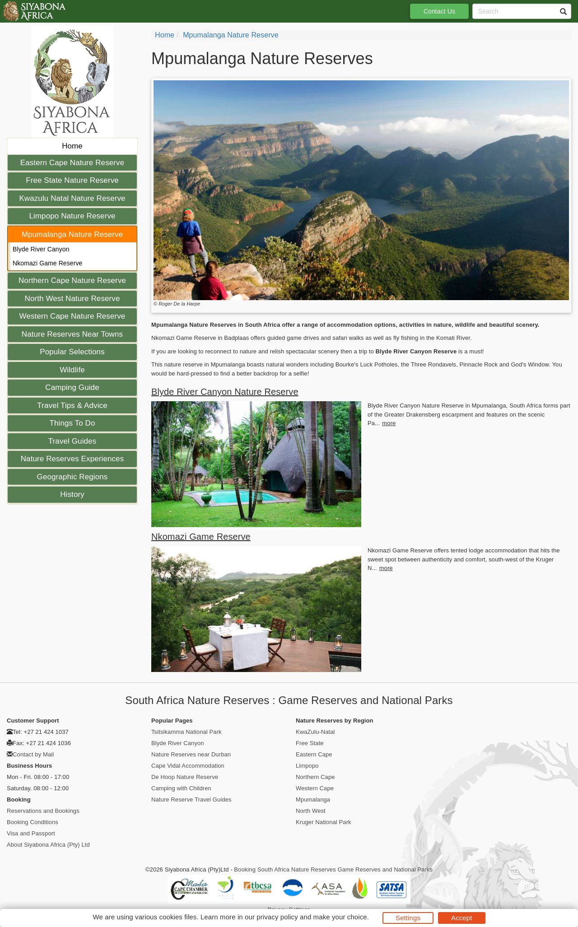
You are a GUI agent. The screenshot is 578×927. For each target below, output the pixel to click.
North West (311, 810)
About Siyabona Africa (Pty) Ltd (48, 844)
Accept (461, 918)
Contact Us (439, 11)
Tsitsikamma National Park (186, 731)
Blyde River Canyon (41, 249)
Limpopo (307, 765)
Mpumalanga (313, 799)
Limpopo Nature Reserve (72, 216)
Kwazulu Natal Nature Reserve (72, 198)
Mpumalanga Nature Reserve (72, 234)
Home (72, 146)
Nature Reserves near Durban (191, 754)
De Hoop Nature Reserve (184, 777)
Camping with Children (181, 788)
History (72, 494)
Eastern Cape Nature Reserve (72, 162)
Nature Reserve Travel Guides (191, 799)
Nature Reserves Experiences (72, 458)
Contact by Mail (33, 754)
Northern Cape (315, 777)
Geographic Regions (72, 477)
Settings (408, 918)
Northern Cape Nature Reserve (72, 280)
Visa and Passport (31, 833)
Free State (310, 743)
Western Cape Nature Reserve (72, 316)
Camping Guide (72, 387)
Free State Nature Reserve (72, 180)
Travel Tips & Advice (72, 405)
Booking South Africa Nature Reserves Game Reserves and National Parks (333, 869)
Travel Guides (72, 441)
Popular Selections (72, 352)
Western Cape (315, 788)
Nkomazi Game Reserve (48, 263)
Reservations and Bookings (43, 810)
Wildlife (72, 370)
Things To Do (72, 423)
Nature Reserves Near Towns (72, 334)
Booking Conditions (32, 822)
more (389, 423)
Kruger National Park (323, 822)
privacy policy (277, 917)
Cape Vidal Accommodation (187, 765)
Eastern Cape (314, 754)
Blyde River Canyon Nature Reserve (224, 392)
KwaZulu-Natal (315, 731)
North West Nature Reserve (72, 298)
